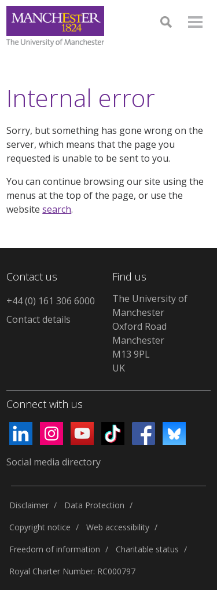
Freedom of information (54, 549)
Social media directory (53, 462)
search (56, 209)
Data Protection (94, 505)
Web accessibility (117, 527)
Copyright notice (40, 527)
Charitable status (147, 549)
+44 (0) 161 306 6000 (50, 300)
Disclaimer (29, 505)
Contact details (38, 319)
